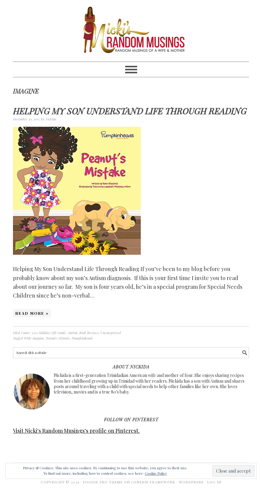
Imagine (38, 338)
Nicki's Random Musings (131, 31)
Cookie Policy (156, 473)
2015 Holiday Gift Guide (49, 332)
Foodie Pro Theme (103, 482)
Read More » (32, 313)
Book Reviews (89, 332)
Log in (214, 482)
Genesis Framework (153, 482)
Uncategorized (110, 332)
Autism (72, 332)
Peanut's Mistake (58, 338)
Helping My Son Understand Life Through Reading (130, 110)
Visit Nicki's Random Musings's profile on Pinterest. (76, 430)
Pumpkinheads (82, 338)
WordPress (191, 482)
